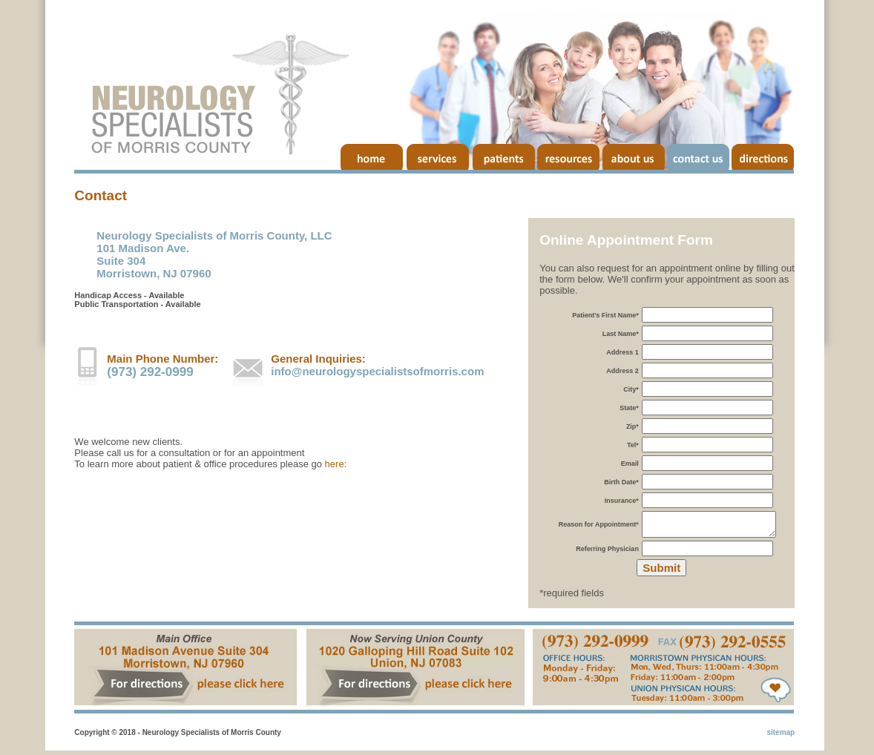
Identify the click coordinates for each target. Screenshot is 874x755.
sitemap (780, 737)
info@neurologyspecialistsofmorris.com (377, 372)
